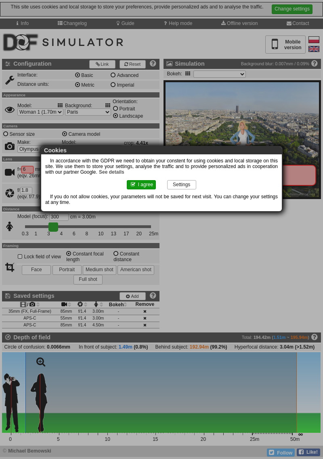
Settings (181, 184)
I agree (141, 184)
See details (111, 172)
